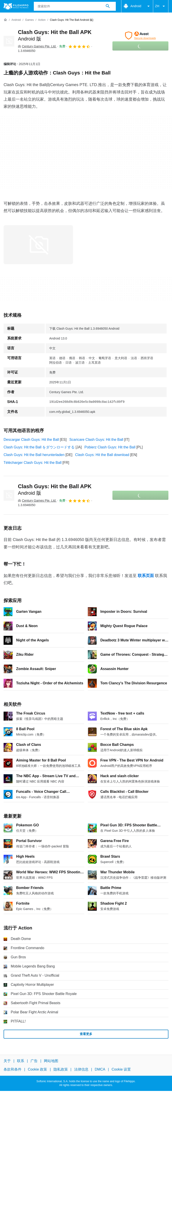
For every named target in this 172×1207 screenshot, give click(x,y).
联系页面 (146, 575)
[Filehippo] (16, 6)
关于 (7, 1061)
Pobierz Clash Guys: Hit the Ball (109, 447)
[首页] (5, 20)
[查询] (75, 6)
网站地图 (51, 1061)
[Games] (29, 20)
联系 (20, 1061)
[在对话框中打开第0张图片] (38, 244)
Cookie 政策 (37, 1069)
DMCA (100, 1069)
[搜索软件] (107, 6)
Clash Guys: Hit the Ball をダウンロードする (39, 447)
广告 (34, 1061)
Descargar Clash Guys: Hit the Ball (31, 439)
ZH (160, 6)
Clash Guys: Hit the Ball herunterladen (34, 455)
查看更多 (86, 1034)
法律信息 (81, 1069)
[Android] (16, 20)
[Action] (41, 20)
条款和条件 (13, 1069)
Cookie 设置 (121, 1069)
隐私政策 (61, 1069)
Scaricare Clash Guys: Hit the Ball (96, 439)
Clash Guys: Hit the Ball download (102, 455)
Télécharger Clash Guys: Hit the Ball (33, 463)
